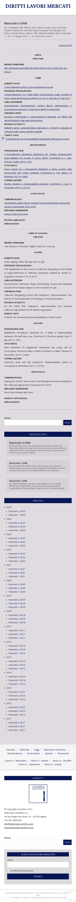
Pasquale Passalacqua (50, 30)
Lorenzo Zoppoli (28, 452)
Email (9, 860)
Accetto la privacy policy (20, 870)
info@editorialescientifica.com (18, 823)
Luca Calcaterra (34, 446)
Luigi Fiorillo (33, 448)
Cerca (7, 417)
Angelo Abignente (20, 484)
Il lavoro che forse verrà (16, 214)
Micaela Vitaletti (46, 33)
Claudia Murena (15, 488)
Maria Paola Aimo (20, 446)
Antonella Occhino (17, 450)
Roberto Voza (14, 452)
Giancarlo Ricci (43, 488)
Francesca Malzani (52, 486)
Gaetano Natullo (29, 488)
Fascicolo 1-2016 (18, 481)
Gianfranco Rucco (44, 450)
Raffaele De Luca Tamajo (51, 484)
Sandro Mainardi (59, 448)
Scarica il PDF (65, 45)
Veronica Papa (31, 30)
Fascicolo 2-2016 (43, 36)
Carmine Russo (18, 33)
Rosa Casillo (46, 446)
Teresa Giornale (38, 486)
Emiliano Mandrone (13, 30)
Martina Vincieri (59, 450)
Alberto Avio (30, 27)
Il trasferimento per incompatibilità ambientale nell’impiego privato (36, 138)
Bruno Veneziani (63, 33)
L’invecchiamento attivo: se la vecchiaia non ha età (28, 87)
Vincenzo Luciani (45, 448)
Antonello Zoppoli (57, 488)
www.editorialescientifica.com (18, 827)
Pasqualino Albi (15, 27)
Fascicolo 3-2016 (19, 442)
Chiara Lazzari (44, 27)
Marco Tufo (32, 33)
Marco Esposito (21, 448)
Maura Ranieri (31, 450)
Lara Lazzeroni (59, 27)
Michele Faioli (14, 486)
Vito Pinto (61, 468)
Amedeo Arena (34, 484)
